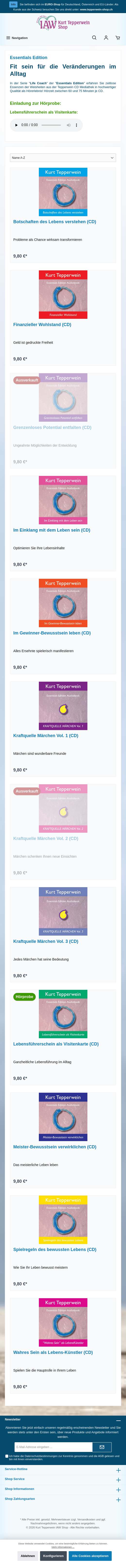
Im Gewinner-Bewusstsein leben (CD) (52, 633)
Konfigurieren (53, 1556)
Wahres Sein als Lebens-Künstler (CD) (53, 1352)
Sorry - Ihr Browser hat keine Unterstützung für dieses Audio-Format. (46, 125)
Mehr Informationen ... (63, 1547)
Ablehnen (28, 1556)
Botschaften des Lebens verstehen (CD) (54, 221)
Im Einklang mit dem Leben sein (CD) (51, 530)
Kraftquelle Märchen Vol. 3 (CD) (45, 941)
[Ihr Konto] (106, 38)
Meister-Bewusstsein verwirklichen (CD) (54, 1146)
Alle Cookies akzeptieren (90, 1556)
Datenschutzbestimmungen (41, 1456)
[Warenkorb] (118, 38)
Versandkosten (86, 1519)
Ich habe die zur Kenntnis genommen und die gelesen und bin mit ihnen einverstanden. (64, 1458)
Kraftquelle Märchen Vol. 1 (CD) (45, 735)
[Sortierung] (63, 157)
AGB (101, 1456)
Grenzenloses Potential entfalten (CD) (52, 427)
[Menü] (16, 38)
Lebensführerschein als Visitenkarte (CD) (56, 1044)
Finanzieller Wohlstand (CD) (42, 324)
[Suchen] (94, 38)
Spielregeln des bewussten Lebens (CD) (54, 1249)
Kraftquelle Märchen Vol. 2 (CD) (45, 838)
